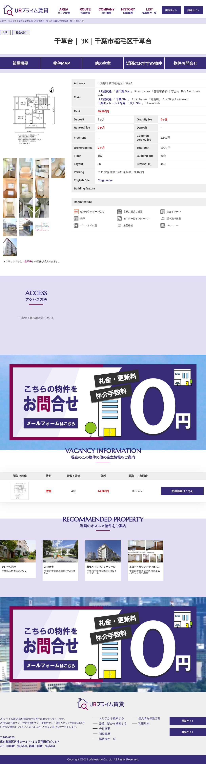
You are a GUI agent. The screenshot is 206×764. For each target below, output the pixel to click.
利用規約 (143, 723)
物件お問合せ (185, 63)
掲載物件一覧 (149, 11)
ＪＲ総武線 (105, 91)
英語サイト (171, 10)
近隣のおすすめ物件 (144, 63)
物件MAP (61, 63)
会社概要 (106, 11)
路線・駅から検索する (113, 723)
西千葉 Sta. (123, 91)
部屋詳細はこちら (182, 491)
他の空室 (103, 63)
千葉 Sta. (121, 99)
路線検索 (85, 11)
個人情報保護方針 (149, 718)
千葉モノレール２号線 (112, 103)
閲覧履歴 (128, 11)
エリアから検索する (111, 718)
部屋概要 (20, 63)
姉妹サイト (193, 10)
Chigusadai (105, 180)
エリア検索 (63, 11)
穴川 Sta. (135, 103)
